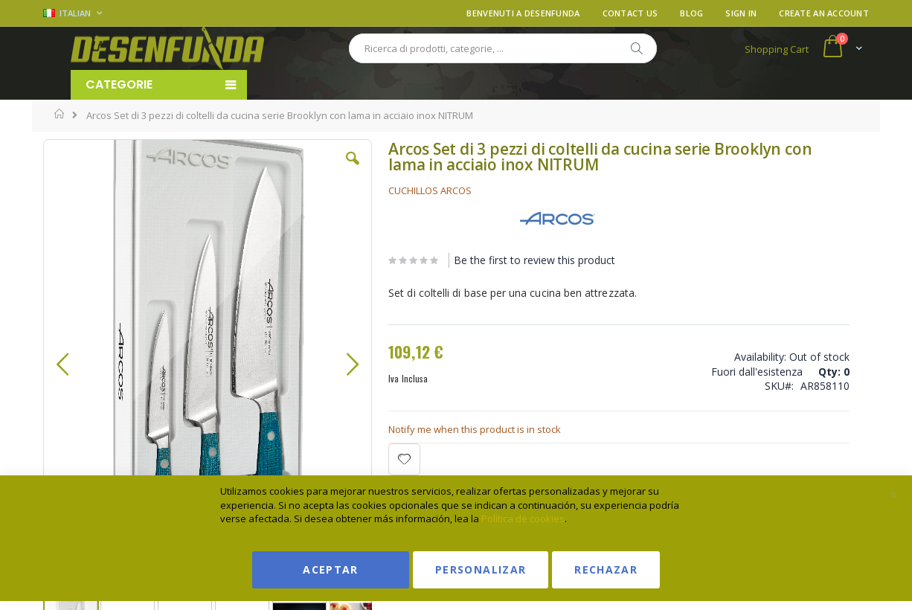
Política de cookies (523, 518)
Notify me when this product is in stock (395, 429)
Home (59, 114)
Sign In (741, 13)
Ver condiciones (757, 211)
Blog (691, 13)
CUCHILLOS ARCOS (350, 190)
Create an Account (824, 13)
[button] (276, 169)
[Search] (636, 48)
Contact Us (630, 13)
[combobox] (503, 48)
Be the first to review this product (455, 260)
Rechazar (606, 569)
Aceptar (330, 569)
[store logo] (167, 48)
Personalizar (480, 569)
